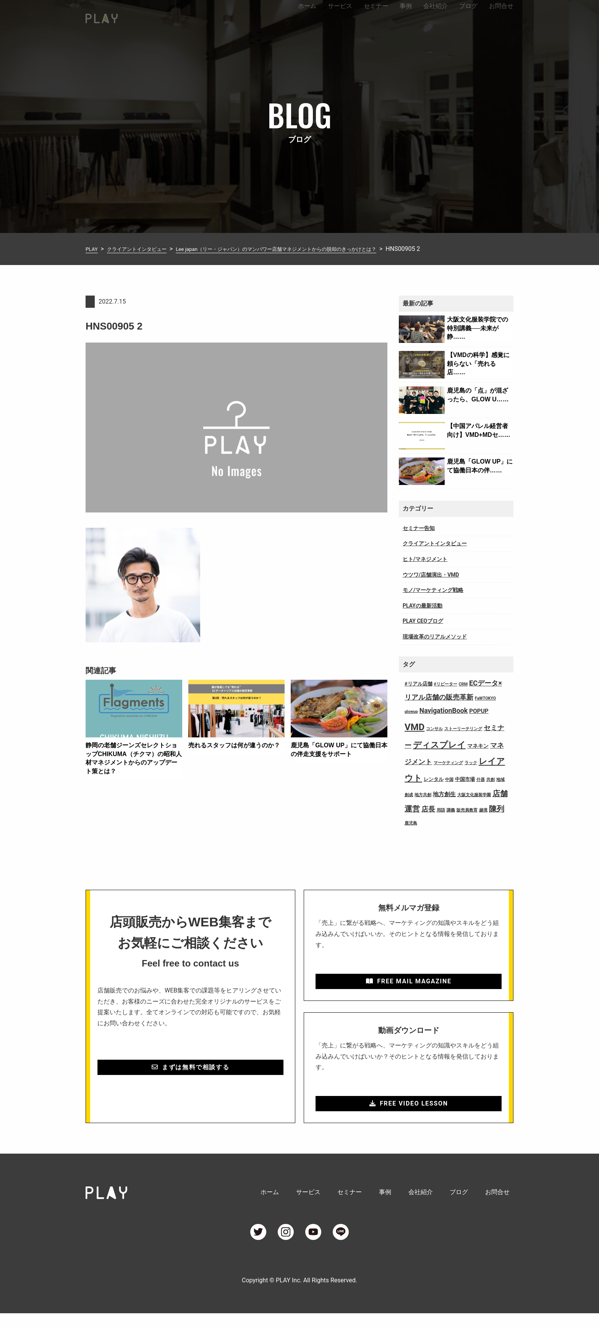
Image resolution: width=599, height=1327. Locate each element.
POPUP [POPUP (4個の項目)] (478, 711)
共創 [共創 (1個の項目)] (490, 779)
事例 (406, 16)
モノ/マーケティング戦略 (433, 590)
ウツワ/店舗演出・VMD (431, 575)
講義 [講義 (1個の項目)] (451, 810)
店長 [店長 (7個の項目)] (428, 809)
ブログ (468, 16)
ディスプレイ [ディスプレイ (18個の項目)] (439, 745)
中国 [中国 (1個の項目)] (449, 779)
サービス (340, 16)
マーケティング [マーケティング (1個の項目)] (448, 762)
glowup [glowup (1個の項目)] (411, 711)
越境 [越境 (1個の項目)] (483, 810)
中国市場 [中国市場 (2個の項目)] (465, 779)
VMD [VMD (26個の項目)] (414, 727)
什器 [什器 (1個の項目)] (480, 779)
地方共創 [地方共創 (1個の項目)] (422, 794)
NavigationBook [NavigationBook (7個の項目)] (443, 710)
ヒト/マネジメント (425, 559)
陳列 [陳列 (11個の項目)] (496, 809)
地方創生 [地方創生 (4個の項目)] (444, 794)
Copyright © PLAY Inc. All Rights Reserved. (299, 1294)
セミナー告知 (419, 528)
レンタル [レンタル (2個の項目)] (434, 779)
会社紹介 (435, 16)
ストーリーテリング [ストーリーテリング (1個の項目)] (463, 728)
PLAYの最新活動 (422, 606)
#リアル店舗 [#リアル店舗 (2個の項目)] (418, 684)
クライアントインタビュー (435, 543)
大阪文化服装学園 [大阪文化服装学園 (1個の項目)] (474, 794)
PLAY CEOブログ (423, 621)
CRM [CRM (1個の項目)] (463, 684)
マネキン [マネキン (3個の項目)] (478, 746)
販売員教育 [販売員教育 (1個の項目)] (467, 810)
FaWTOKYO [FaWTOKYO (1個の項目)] (485, 698)
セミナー (376, 16)
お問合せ (501, 16)
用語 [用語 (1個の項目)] (441, 810)
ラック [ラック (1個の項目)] (471, 762)
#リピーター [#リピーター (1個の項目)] (445, 684)
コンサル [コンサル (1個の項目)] (434, 728)
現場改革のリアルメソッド (435, 637)
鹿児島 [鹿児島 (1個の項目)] (411, 823)
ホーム (307, 16)
